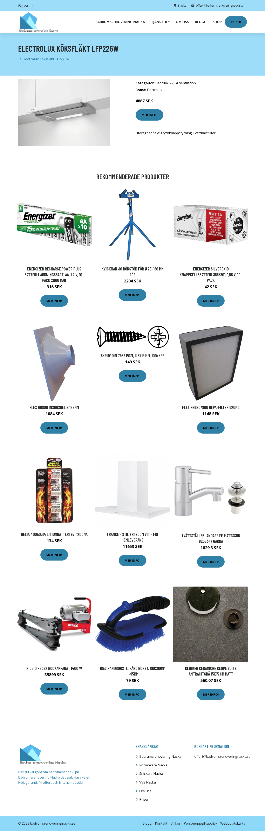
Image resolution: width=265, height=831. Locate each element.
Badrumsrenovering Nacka (120, 22)
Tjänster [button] (159, 22)
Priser (236, 22)
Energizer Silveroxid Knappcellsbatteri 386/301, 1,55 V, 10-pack (211, 274)
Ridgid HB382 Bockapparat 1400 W (54, 668)
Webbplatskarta (232, 823)
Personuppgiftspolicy (200, 823)
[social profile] (33, 5)
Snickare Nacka (151, 773)
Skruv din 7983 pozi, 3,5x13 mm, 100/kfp (132, 355)
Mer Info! (149, 115)
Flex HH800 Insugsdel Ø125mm (54, 407)
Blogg (200, 22)
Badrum (161, 83)
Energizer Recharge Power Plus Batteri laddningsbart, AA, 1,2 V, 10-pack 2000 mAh (54, 274)
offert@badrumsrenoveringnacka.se (217, 5)
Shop (217, 22)
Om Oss (145, 791)
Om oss (182, 22)
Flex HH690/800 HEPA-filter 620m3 (210, 407)
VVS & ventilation (182, 83)
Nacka (182, 5)
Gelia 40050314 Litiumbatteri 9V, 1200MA (54, 534)
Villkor (176, 823)
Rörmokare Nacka (153, 765)
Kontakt (161, 823)
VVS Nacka (147, 782)
